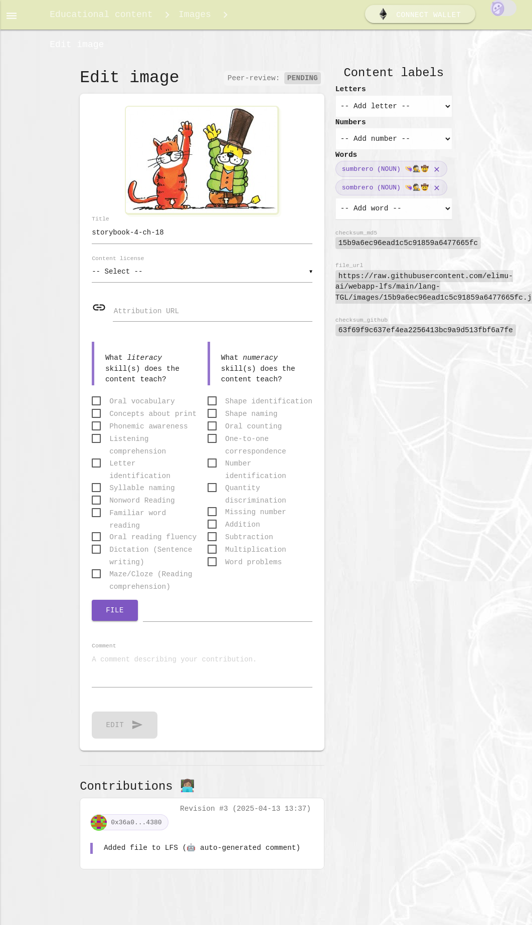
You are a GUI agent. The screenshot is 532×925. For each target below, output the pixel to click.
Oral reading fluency (153, 544)
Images (195, 16)
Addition (242, 531)
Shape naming (251, 420)
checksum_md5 (356, 238)
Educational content (101, 16)
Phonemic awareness (148, 433)
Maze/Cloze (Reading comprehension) (150, 581)
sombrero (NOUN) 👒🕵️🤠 (385, 192)
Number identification (255, 471)
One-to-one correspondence (255, 446)
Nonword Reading (142, 507)
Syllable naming (142, 495)
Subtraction (249, 544)
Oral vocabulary (142, 408)
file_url (349, 270)
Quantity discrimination (255, 495)
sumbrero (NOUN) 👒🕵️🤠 (385, 173)
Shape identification (268, 408)
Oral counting (253, 433)
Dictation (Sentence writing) (150, 557)
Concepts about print (153, 420)
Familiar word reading (137, 520)
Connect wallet (419, 17)
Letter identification (139, 471)
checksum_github (361, 325)
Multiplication (255, 556)
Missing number (255, 519)
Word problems (253, 569)
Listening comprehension (137, 446)
